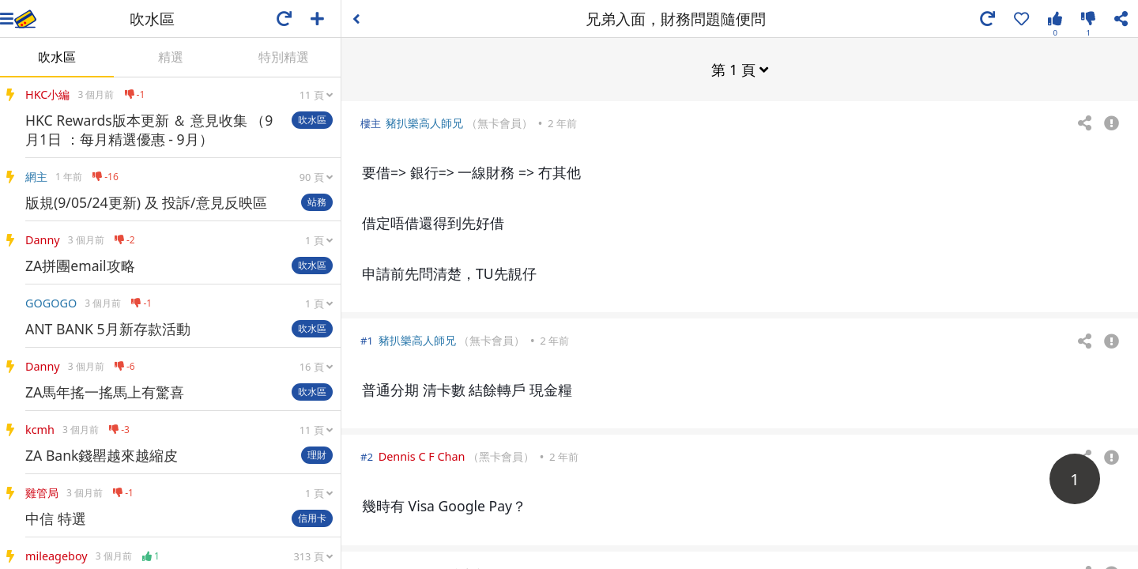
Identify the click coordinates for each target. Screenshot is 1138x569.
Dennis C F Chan (422, 455)
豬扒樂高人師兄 (424, 122)
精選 (170, 57)
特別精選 (283, 57)
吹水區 (57, 57)
